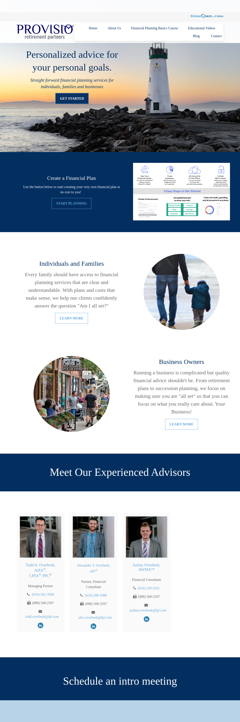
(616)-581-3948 (43, 594)
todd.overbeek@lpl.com (42, 616)
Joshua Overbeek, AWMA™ (147, 567)
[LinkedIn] (40, 625)
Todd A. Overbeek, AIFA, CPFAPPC (41, 570)
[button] (93, 16)
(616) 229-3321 (149, 588)
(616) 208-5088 (96, 595)
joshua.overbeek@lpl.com (148, 610)
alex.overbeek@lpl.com (95, 617)
